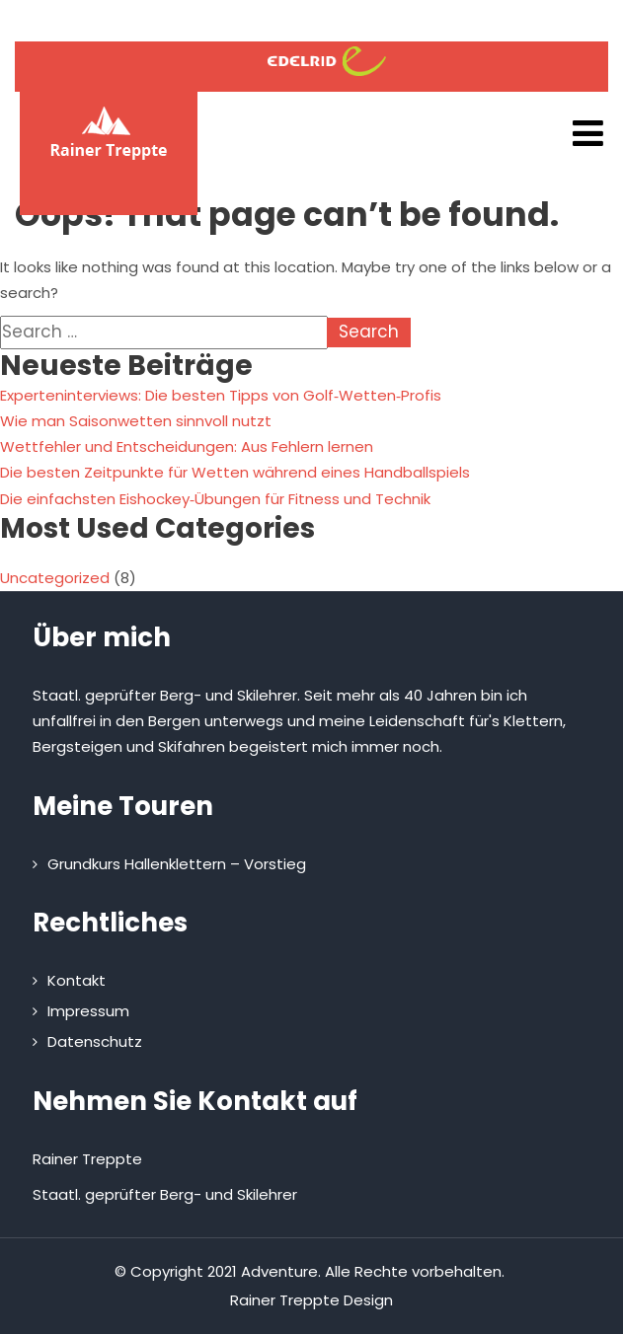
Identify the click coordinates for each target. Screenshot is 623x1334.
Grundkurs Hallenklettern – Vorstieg (176, 863)
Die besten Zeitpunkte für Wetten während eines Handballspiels (235, 472)
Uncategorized (55, 577)
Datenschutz (94, 1041)
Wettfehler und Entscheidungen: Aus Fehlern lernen (186, 446)
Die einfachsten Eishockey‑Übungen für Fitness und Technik (215, 498)
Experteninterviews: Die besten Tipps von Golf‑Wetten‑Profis (220, 395)
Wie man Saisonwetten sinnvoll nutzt (136, 420)
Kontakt (76, 980)
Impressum (88, 1010)
